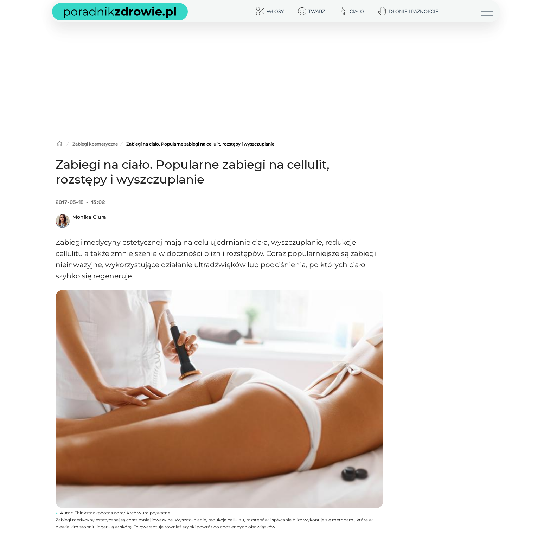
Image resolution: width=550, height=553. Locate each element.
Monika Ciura (89, 217)
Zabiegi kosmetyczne (95, 144)
